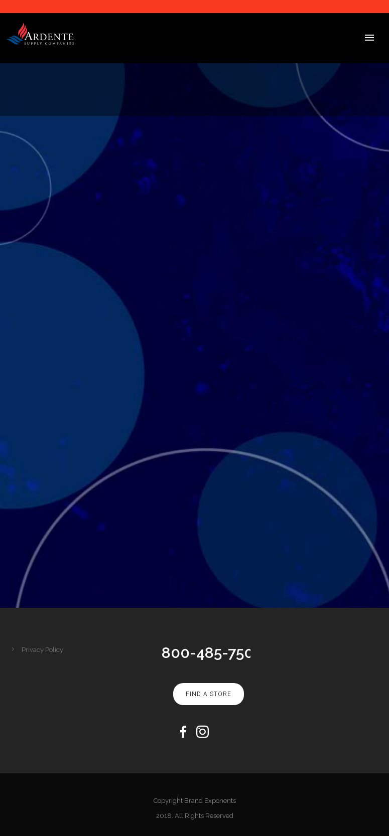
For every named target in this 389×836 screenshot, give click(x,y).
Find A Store (208, 694)
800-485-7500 (212, 652)
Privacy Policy (42, 649)
